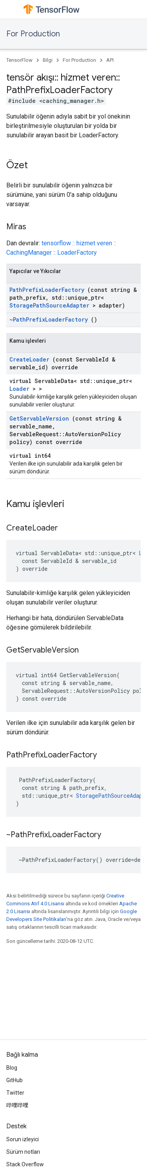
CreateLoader (29, 359)
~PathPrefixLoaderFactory (48, 319)
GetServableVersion (39, 418)
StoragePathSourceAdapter (49, 305)
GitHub (14, 1080)
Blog (11, 1068)
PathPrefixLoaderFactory (46, 289)
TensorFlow (19, 60)
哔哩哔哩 (17, 1105)
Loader (19, 388)
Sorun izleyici (22, 1139)
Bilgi (48, 60)
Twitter (15, 1093)
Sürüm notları (23, 1152)
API (110, 60)
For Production (33, 34)
